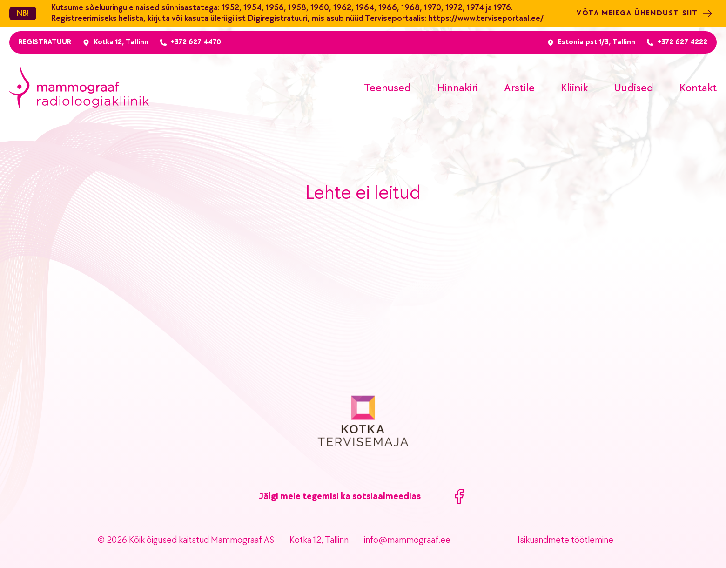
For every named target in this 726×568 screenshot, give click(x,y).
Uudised (633, 88)
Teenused (387, 88)
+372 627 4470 (196, 42)
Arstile (519, 88)
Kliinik (574, 88)
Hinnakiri (457, 88)
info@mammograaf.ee (407, 540)
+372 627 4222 (682, 42)
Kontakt (698, 88)
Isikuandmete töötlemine (565, 540)
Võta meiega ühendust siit (645, 13)
